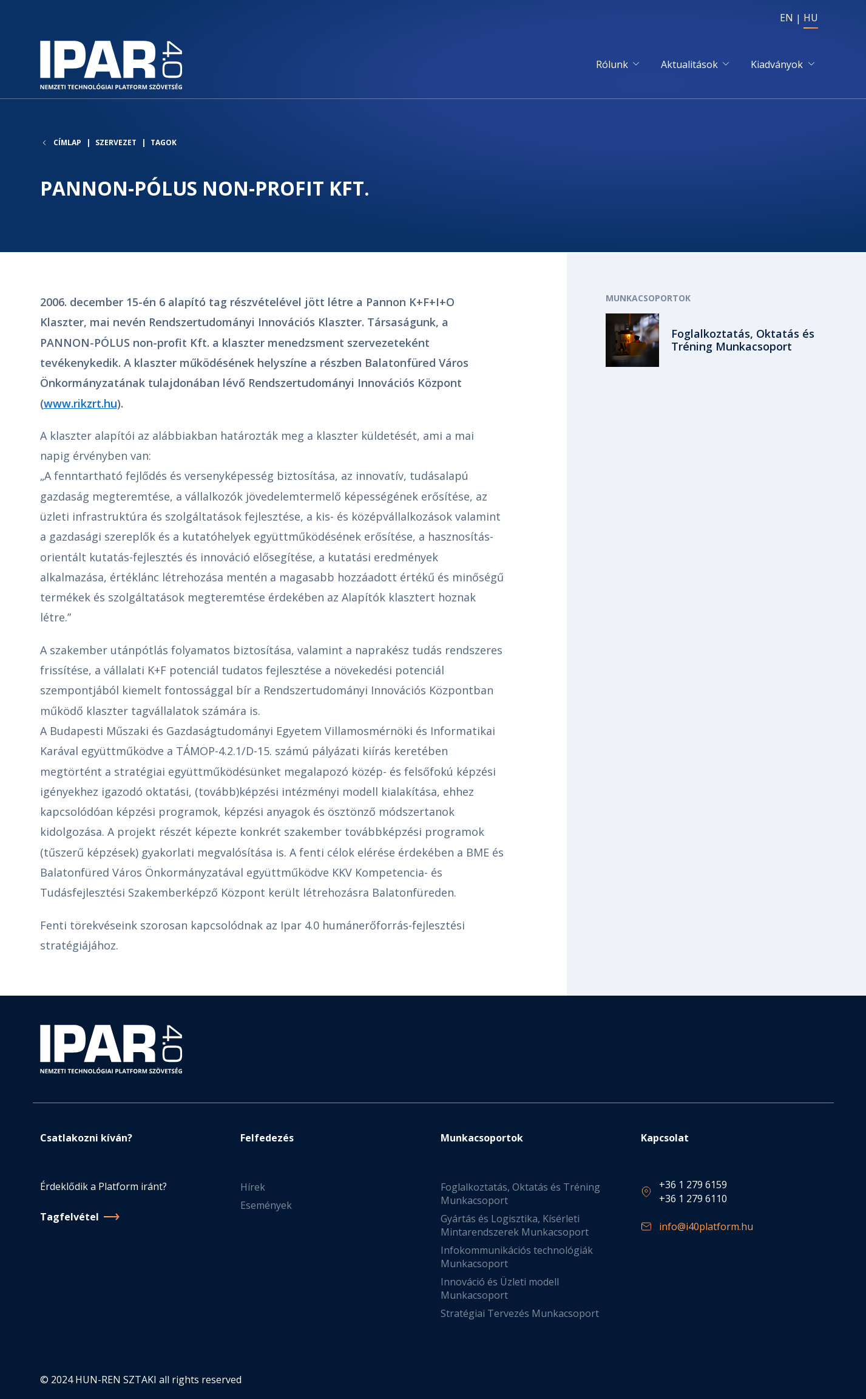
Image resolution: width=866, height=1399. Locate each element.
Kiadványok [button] (777, 65)
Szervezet (116, 144)
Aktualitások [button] (689, 65)
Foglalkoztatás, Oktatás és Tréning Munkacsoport (520, 1193)
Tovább (716, 341)
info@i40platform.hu (706, 1226)
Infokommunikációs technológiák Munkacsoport (517, 1256)
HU (810, 17)
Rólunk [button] (612, 65)
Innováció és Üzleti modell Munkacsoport (500, 1288)
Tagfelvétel (69, 1216)
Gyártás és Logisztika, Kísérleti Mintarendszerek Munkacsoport (515, 1225)
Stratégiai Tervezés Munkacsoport (520, 1313)
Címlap (67, 144)
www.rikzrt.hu (80, 404)
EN (786, 17)
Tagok (164, 144)
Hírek (252, 1187)
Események (266, 1205)
